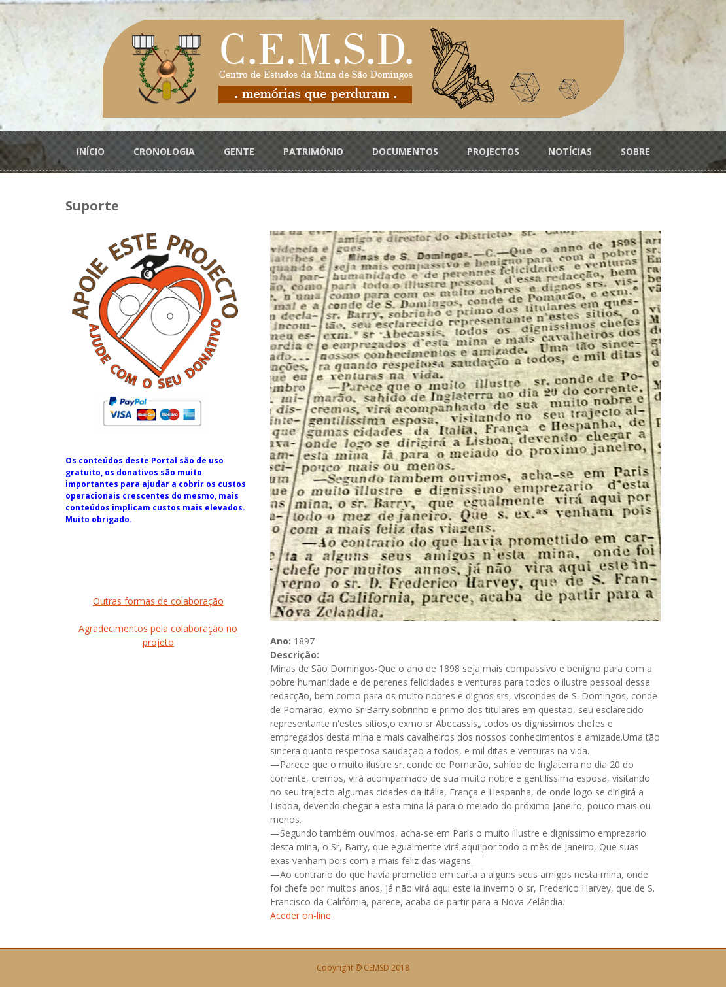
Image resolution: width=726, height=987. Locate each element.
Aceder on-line (300, 915)
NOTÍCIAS (570, 151)
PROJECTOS (493, 151)
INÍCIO (91, 151)
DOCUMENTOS (405, 151)
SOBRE (635, 151)
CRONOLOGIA (164, 151)
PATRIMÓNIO (313, 151)
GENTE (239, 151)
